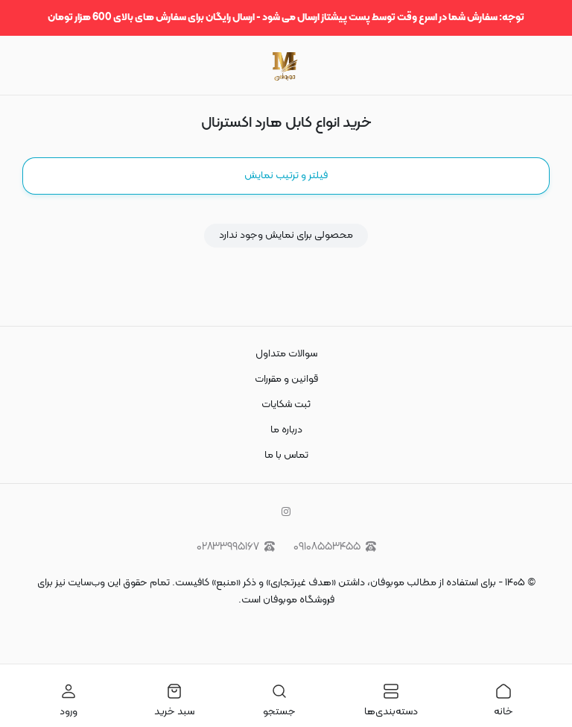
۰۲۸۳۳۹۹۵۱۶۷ (236, 547)
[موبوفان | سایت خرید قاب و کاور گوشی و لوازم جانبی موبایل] (286, 65)
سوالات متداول (286, 354)
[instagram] (286, 512)
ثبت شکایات (286, 404)
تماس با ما (286, 455)
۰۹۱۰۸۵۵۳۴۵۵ (334, 547)
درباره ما (286, 430)
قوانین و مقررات (286, 379)
